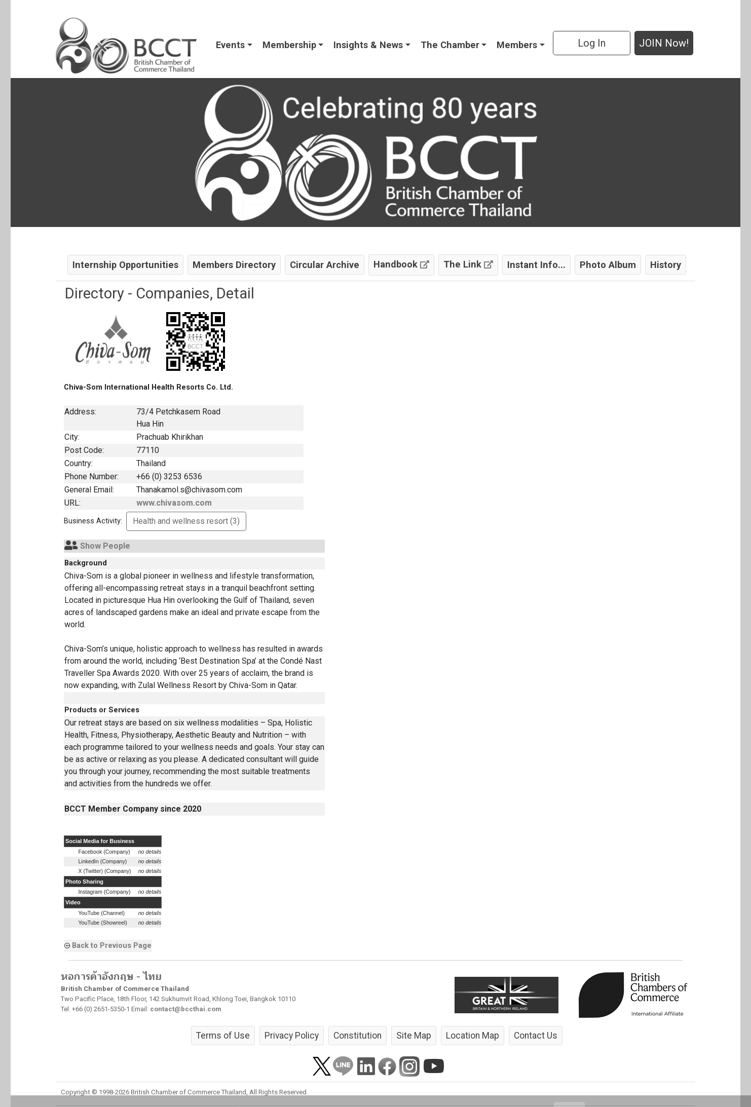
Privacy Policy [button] (292, 1035)
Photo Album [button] (608, 264)
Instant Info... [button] (536, 264)
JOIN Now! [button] (664, 43)
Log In (592, 43)
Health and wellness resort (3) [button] (186, 521)
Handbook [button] (401, 264)
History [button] (665, 264)
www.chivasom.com (174, 503)
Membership (289, 45)
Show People (105, 546)
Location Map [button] (472, 1035)
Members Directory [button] (234, 264)
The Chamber (450, 45)
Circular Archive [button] (324, 264)
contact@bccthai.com (185, 1009)
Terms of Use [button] (223, 1035)
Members (517, 45)
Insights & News (368, 45)
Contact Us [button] (535, 1035)
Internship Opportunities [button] (125, 264)
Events (230, 45)
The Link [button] (468, 264)
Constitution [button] (357, 1035)
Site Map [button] (413, 1035)
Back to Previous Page (112, 945)
